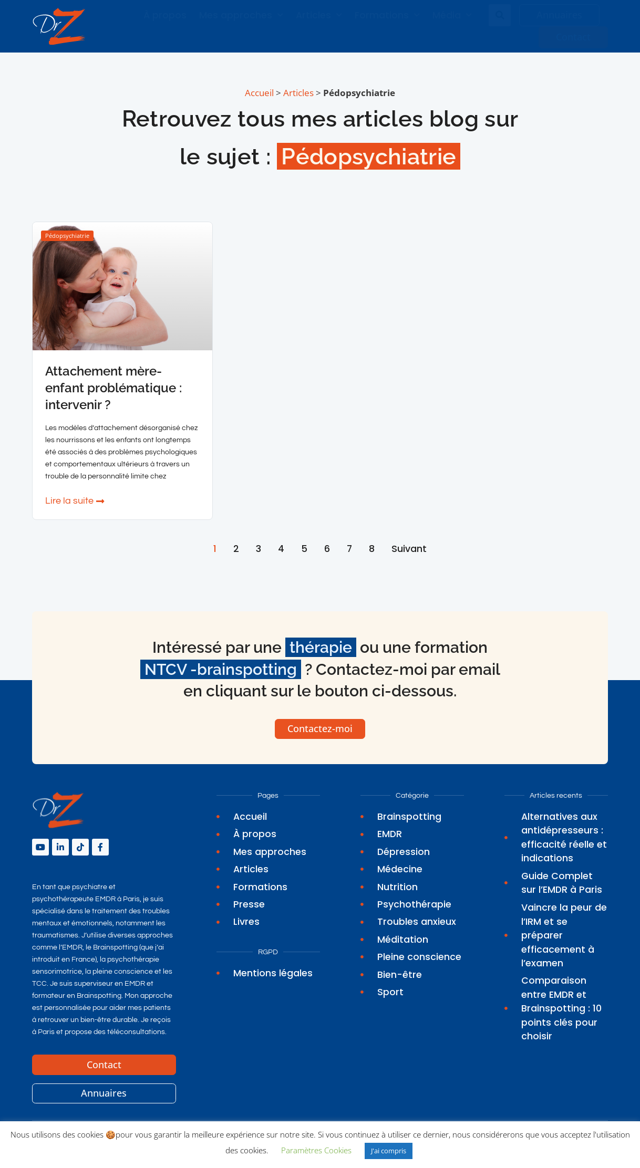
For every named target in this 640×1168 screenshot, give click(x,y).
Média (452, 15)
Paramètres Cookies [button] (316, 1150)
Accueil (259, 93)
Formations (387, 15)
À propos (165, 15)
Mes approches (241, 15)
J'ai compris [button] (388, 1150)
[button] (500, 15)
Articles (319, 15)
